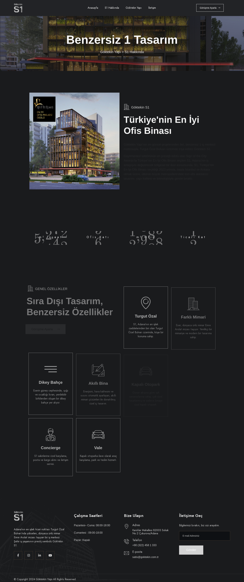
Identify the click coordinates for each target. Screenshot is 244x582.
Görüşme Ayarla (210, 8)
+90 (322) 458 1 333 (144, 545)
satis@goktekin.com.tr (145, 557)
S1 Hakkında (112, 8)
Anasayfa (93, 8)
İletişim (152, 8)
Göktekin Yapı (134, 8)
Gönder (191, 550)
